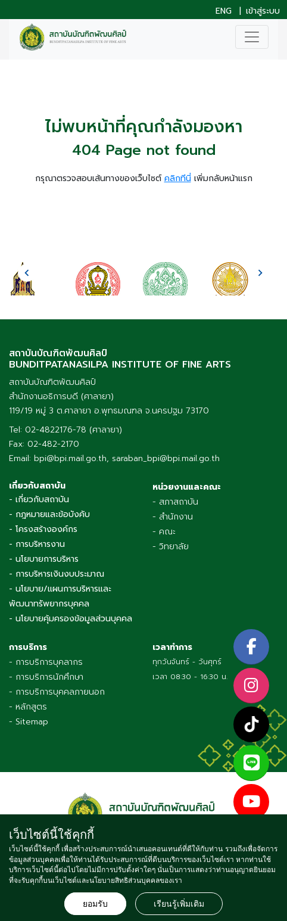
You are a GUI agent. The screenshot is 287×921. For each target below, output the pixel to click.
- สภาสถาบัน (175, 502)
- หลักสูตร (28, 707)
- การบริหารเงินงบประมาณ (56, 574)
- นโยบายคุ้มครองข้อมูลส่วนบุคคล (70, 618)
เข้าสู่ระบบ (263, 11)
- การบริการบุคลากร (46, 662)
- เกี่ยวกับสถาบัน (39, 499)
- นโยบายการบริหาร (44, 559)
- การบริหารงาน (37, 544)
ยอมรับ (95, 903)
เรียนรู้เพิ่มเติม (179, 903)
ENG (224, 11)
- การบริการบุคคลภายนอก (57, 692)
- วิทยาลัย (170, 546)
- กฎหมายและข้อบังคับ (49, 514)
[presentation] (27, 273)
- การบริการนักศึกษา (46, 677)
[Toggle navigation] (252, 37)
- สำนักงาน (172, 517)
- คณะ (164, 531)
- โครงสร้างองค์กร (43, 529)
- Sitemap (28, 721)
